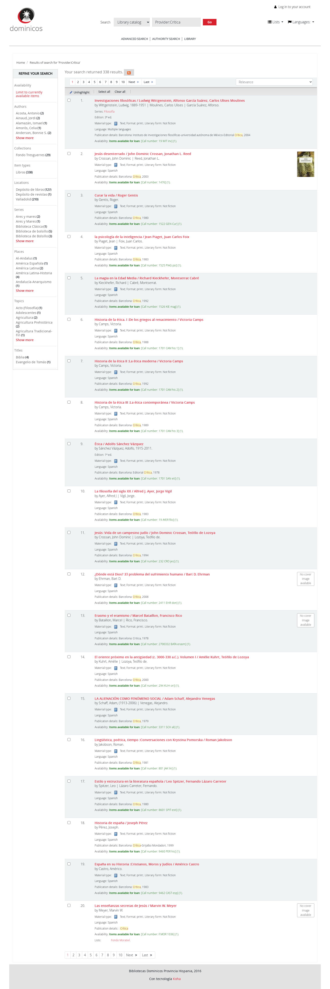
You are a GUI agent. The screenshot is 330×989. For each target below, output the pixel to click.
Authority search (166, 39)
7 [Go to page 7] (105, 82)
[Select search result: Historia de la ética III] (68, 402)
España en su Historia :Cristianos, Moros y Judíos (147, 864)
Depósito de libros (30, 189)
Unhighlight (79, 92)
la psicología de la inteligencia (142, 237)
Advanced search (134, 39)
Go (209, 22)
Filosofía (109, 111)
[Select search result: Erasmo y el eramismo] (68, 615)
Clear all (120, 91)
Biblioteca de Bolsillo (32, 236)
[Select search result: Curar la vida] (68, 195)
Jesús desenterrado (143, 154)
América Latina (27, 268)
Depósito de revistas (31, 194)
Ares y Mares (26, 221)
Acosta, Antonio (28, 113)
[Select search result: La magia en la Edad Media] (68, 277)
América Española (30, 263)
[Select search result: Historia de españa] (68, 822)
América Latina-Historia (34, 273)
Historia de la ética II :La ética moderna (139, 361)
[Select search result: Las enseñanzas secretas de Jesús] (68, 905)
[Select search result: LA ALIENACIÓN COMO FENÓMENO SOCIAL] (68, 698)
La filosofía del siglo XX (133, 491)
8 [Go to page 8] (111, 82)
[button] (275, 22)
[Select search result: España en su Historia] (68, 863)
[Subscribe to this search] (129, 72)
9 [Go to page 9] (116, 82)
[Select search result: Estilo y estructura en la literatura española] (68, 781)
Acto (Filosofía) (27, 308)
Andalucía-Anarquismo (33, 282)
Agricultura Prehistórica (34, 322)
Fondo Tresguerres (30, 155)
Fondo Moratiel (120, 940)
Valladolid (23, 199)
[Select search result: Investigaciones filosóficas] (68, 100)
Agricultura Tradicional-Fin (34, 333)
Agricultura (24, 317)
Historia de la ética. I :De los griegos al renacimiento (149, 319)
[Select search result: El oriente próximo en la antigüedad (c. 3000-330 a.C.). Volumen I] (68, 656)
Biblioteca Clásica (29, 226)
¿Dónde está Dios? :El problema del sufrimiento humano (152, 574)
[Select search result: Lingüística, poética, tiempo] (68, 739)
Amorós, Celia (26, 128)
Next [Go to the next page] (134, 82)
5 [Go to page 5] (94, 82)
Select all (104, 91)
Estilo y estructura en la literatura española (160, 781)
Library (190, 39)
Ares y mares (26, 216)
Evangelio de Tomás (31, 362)
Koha (177, 979)
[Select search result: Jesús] (68, 532)
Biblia (20, 357)
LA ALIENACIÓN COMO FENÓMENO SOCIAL (155, 698)
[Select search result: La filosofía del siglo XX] (68, 490)
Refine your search (35, 73)
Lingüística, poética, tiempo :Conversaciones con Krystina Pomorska (163, 740)
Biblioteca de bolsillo (32, 231)
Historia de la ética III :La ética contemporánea (145, 402)
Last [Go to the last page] (149, 82)
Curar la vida (116, 195)
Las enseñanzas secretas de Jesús (136, 905)
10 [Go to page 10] (123, 82)
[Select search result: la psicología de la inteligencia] (68, 236)
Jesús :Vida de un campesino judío (155, 532)
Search (105, 22)
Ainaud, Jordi (26, 118)
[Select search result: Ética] (68, 443)
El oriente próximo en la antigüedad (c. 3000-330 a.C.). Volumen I (172, 657)
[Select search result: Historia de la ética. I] (68, 319)
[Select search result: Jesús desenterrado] (68, 153)
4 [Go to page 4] (89, 82)
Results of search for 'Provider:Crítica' (55, 63)
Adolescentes (26, 312)
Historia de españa (121, 823)
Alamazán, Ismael (29, 123)
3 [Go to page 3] (83, 82)
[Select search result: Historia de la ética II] (68, 360)
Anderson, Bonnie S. (31, 133)
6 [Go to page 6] (100, 82)
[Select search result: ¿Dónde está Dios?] (68, 573)
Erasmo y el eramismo (138, 615)
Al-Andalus (24, 258)
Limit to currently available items (29, 94)
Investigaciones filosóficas (170, 100)
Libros (20, 172)
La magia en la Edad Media (147, 278)
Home (20, 63)
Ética (119, 444)
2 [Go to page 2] (78, 82)
